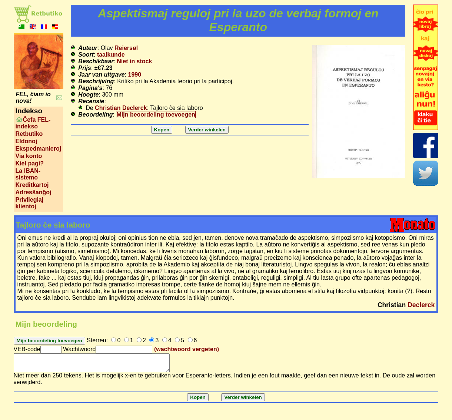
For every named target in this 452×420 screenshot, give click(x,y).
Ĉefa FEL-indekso (33, 123)
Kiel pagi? (30, 163)
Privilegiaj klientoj (30, 202)
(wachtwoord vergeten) (186, 349)
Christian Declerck (121, 108)
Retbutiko (29, 134)
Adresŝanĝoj (33, 192)
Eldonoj (26, 141)
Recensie (91, 101)
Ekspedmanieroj (39, 148)
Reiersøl (126, 48)
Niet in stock (134, 61)
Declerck (421, 305)
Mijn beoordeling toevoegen (155, 114)
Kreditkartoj (32, 185)
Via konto (29, 156)
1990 (135, 74)
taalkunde (111, 54)
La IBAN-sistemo (28, 174)
